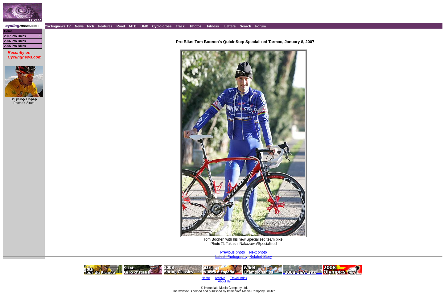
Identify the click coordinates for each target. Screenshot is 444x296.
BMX (144, 26)
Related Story (260, 256)
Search (245, 26)
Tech (90, 26)
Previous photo (232, 252)
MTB (133, 26)
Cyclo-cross (162, 26)
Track (180, 26)
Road (121, 26)
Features (105, 26)
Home (8, 31)
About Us (224, 281)
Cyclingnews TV (58, 26)
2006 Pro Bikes (15, 41)
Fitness (213, 26)
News (79, 26)
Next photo (258, 252)
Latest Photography (231, 256)
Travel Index (238, 278)
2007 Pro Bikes (15, 36)
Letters (230, 26)
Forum (260, 26)
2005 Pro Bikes (15, 46)
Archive (220, 278)
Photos (195, 26)
